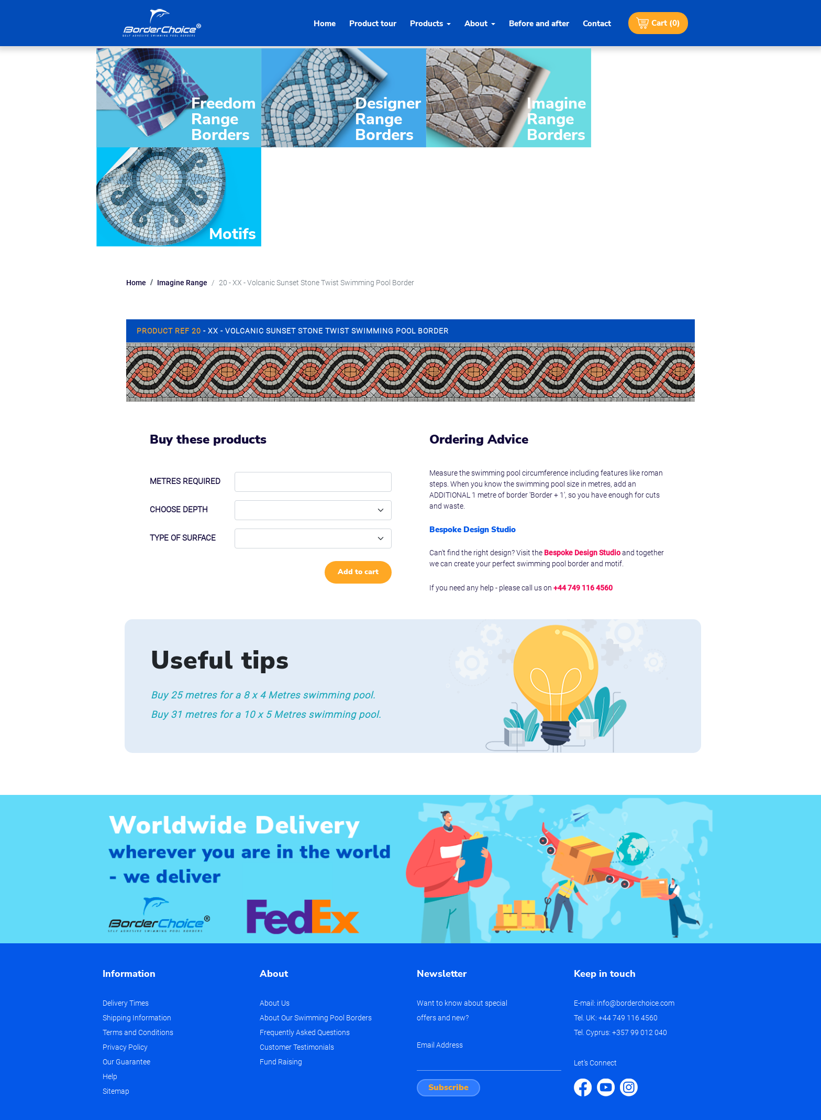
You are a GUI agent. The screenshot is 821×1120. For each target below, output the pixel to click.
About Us (275, 899)
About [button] (475, 23)
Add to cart (358, 468)
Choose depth (179, 406)
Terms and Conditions (138, 928)
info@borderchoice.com (635, 899)
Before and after (539, 23)
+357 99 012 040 (639, 928)
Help (110, 972)
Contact (597, 23)
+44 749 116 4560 (583, 483)
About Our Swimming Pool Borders (316, 914)
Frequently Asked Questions (305, 928)
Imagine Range (182, 179)
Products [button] (426, 23)
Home (325, 23)
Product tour (372, 23)
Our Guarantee (126, 958)
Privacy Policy (125, 943)
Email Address (440, 941)
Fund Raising (281, 958)
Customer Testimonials (297, 943)
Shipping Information (137, 914)
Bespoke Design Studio (582, 448)
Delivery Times (126, 899)
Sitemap (116, 987)
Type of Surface (183, 434)
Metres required (185, 377)
